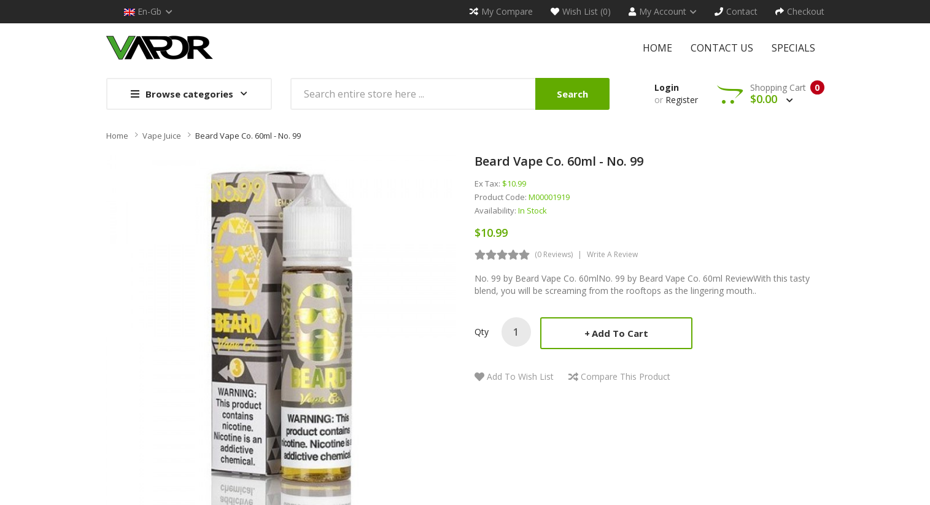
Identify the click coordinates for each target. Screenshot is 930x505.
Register (681, 100)
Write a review (612, 254)
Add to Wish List (520, 376)
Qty (482, 331)
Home (117, 135)
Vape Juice (161, 135)
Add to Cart (620, 333)
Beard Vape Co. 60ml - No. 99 (248, 135)
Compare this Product (625, 376)
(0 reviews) (554, 254)
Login (666, 87)
